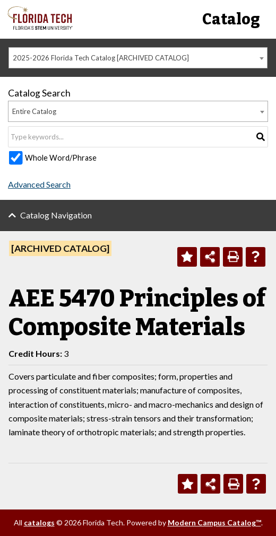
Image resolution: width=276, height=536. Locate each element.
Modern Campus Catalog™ (214, 522)
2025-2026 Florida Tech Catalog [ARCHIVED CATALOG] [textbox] (101, 58)
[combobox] (138, 57)
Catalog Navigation (56, 215)
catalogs (39, 522)
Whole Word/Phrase (61, 157)
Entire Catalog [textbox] (34, 111)
